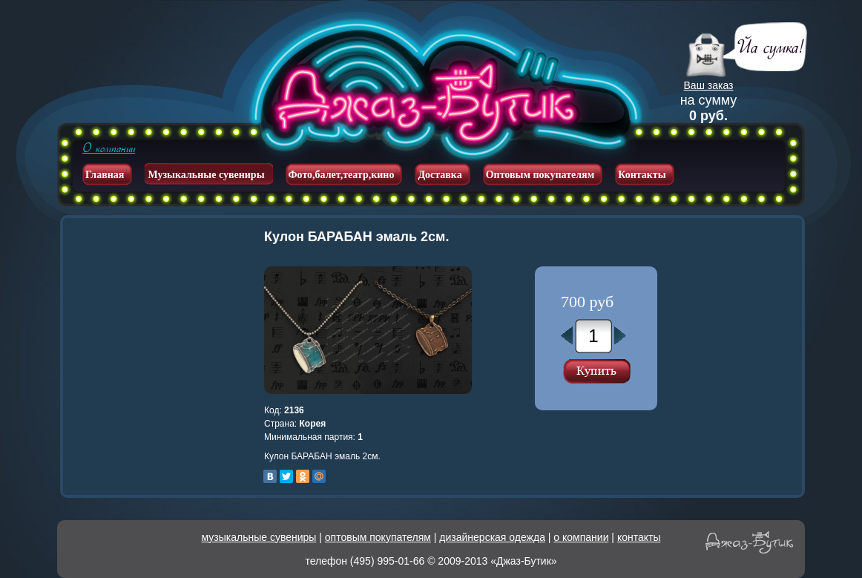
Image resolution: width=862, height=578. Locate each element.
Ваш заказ (709, 85)
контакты (639, 537)
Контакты (641, 174)
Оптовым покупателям (540, 174)
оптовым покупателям (378, 537)
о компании (580, 537)
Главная (104, 174)
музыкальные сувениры (259, 537)
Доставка (439, 174)
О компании (108, 148)
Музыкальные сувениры (206, 174)
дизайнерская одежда (492, 537)
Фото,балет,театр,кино (342, 174)
